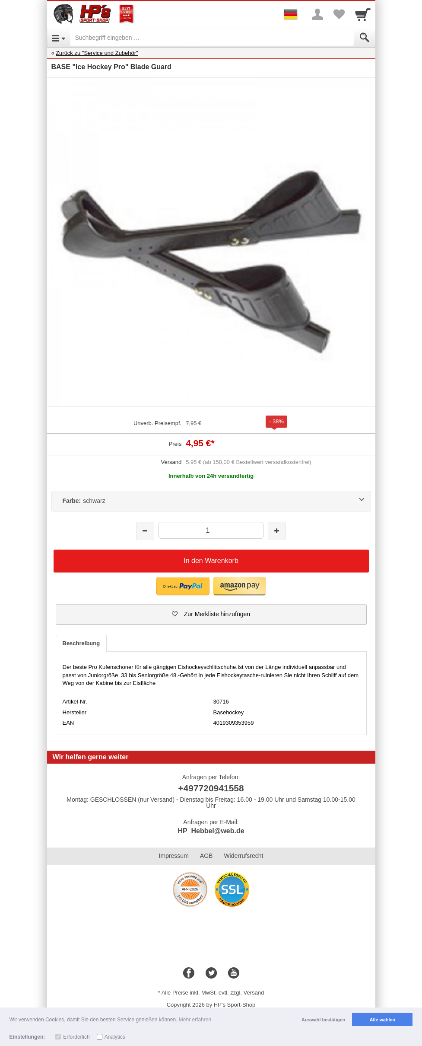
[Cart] (363, 14)
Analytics (115, 1037)
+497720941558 (211, 788)
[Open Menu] (58, 37)
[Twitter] (211, 973)
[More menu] (317, 14)
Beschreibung (81, 643)
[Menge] (211, 530)
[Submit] (364, 37)
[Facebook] (189, 973)
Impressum (174, 855)
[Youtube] (233, 973)
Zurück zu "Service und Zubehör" (97, 53)
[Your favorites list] (339, 14)
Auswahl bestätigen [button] (323, 1019)
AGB (206, 855)
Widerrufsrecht (243, 855)
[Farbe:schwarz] (211, 501)
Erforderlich (76, 1037)
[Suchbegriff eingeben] (212, 37)
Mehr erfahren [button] (195, 1020)
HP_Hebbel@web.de (211, 831)
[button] (182, 586)
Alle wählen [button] (382, 1019)
